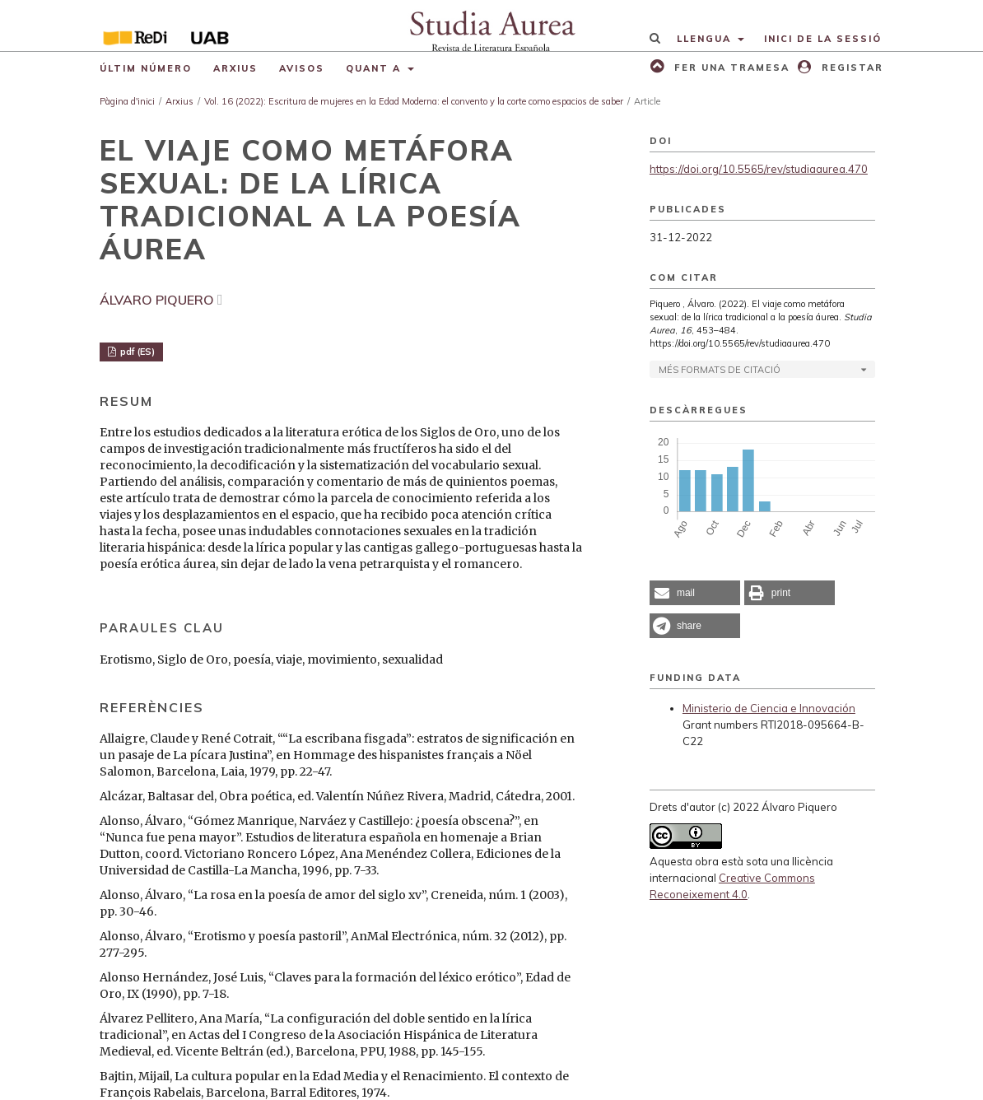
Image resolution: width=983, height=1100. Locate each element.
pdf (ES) (136, 351)
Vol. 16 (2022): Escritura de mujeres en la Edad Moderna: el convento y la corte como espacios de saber (413, 101)
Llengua (706, 38)
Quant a (375, 68)
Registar (850, 67)
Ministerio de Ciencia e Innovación (769, 708)
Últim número (146, 68)
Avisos (301, 68)
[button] (695, 592)
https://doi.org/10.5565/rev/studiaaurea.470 (759, 168)
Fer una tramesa (730, 67)
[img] (491, 25)
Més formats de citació (719, 369)
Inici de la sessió (823, 38)
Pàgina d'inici (127, 101)
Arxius (235, 68)
